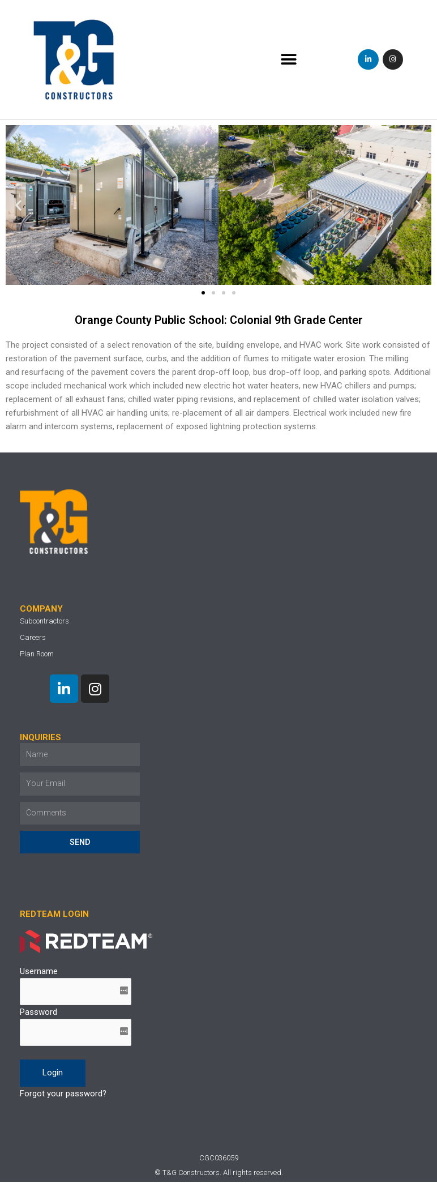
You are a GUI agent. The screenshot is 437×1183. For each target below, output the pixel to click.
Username (39, 972)
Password (38, 1013)
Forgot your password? (63, 1095)
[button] (288, 59)
